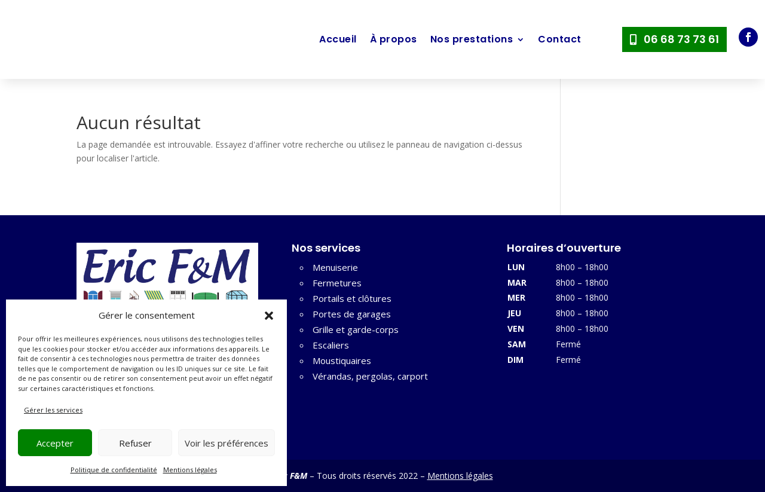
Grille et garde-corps (356, 329)
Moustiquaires (342, 360)
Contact (560, 39)
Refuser (135, 443)
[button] (269, 316)
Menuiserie (335, 267)
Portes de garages (352, 314)
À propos (393, 39)
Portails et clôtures (352, 298)
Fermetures (337, 283)
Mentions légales (190, 469)
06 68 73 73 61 (681, 39)
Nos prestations (471, 39)
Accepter (55, 443)
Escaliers (331, 345)
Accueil (338, 39)
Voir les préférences (226, 443)
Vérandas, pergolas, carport (370, 376)
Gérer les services (53, 409)
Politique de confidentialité (114, 469)
